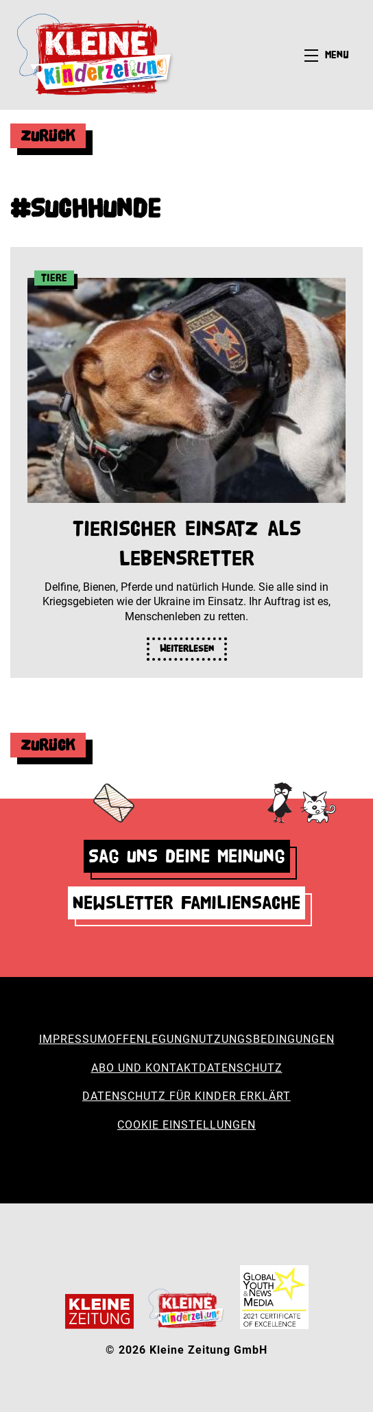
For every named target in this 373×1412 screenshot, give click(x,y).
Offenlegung (149, 1039)
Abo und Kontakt (145, 1067)
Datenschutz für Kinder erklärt (186, 1096)
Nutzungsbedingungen (263, 1039)
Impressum (73, 1039)
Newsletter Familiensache (186, 903)
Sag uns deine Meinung (186, 856)
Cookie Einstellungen (186, 1124)
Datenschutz (240, 1067)
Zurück (48, 135)
